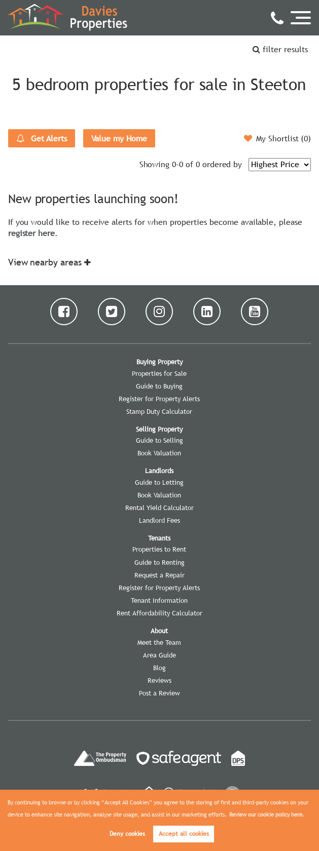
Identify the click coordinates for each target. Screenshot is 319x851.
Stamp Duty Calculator (159, 411)
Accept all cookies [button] (184, 833)
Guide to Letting (159, 482)
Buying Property (159, 361)
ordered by (222, 164)
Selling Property (159, 429)
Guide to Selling (159, 440)
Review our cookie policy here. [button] (266, 814)
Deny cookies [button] (127, 833)
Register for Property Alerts (159, 398)
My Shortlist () (277, 138)
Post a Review (159, 693)
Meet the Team (159, 642)
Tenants (159, 538)
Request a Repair (159, 574)
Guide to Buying (159, 386)
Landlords (159, 470)
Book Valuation (159, 452)
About (159, 630)
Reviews (159, 680)
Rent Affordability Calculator (159, 612)
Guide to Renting (159, 562)
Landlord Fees (159, 520)
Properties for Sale (159, 373)
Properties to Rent (159, 549)
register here (31, 233)
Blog (159, 667)
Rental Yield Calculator (159, 507)
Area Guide (159, 655)
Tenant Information (159, 600)
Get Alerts (41, 138)
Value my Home (119, 138)
